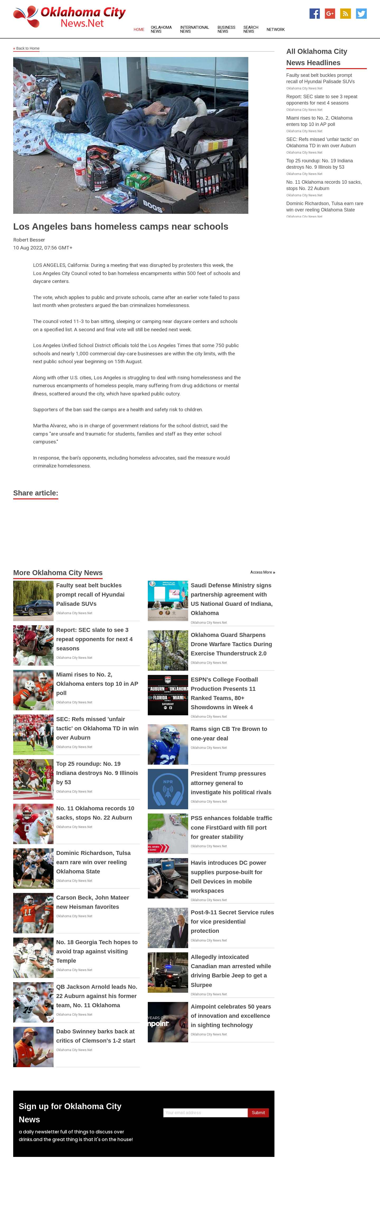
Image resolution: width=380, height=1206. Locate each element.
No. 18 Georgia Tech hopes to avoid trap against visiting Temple (97, 951)
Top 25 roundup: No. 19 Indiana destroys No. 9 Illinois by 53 (97, 773)
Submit (258, 1112)
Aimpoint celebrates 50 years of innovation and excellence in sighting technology (231, 1015)
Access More (261, 572)
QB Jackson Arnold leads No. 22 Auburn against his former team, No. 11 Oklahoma (96, 996)
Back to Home (26, 48)
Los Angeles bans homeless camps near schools (121, 226)
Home (139, 30)
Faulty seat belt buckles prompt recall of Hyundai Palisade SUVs (90, 594)
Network (276, 30)
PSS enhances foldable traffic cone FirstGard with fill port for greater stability (231, 827)
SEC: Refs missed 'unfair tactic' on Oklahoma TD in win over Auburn (97, 728)
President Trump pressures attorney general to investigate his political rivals (231, 782)
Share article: (35, 493)
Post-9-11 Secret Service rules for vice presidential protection (232, 921)
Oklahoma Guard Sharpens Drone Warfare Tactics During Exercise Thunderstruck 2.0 (231, 644)
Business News (226, 30)
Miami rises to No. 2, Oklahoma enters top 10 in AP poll (97, 683)
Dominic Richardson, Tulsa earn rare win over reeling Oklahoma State (93, 862)
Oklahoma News (161, 30)
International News (194, 30)
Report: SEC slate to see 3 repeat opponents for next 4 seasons (94, 639)
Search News (251, 30)
